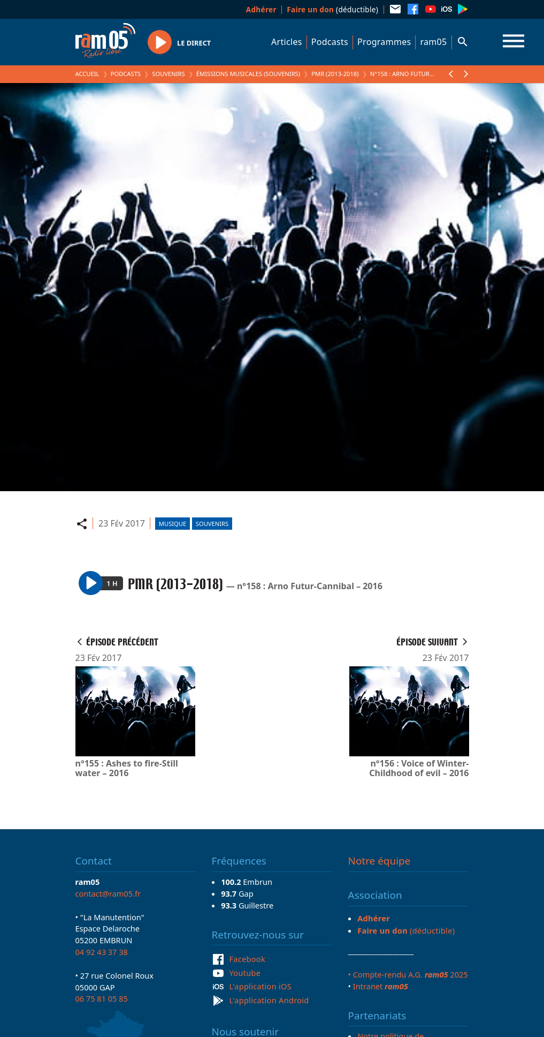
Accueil (87, 74)
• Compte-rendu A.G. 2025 (408, 974)
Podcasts (329, 42)
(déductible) (332, 9)
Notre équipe (379, 861)
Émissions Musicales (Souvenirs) (248, 74)
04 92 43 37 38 (101, 951)
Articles (286, 42)
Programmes (384, 42)
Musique (172, 524)
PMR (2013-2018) (334, 74)
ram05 (433, 42)
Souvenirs (168, 74)
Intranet (380, 986)
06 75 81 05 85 (101, 998)
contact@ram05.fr (108, 893)
